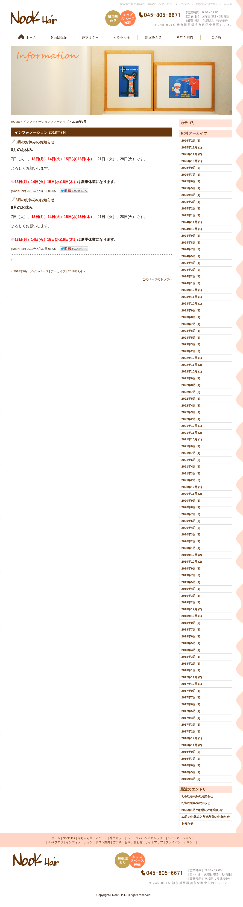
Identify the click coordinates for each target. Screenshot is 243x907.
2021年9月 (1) (191, 446)
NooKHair (18, 190)
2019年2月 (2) (191, 602)
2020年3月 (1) (191, 534)
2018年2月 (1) (191, 663)
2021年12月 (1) (192, 425)
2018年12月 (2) (192, 609)
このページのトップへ (157, 279)
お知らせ (187, 823)
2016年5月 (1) (191, 772)
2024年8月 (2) (191, 242)
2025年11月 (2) (192, 154)
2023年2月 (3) (191, 351)
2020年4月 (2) (191, 527)
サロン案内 (102, 842)
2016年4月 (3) (191, 779)
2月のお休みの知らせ (196, 803)
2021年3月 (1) (191, 473)
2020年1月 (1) (191, 548)
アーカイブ (198, 133)
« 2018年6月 (19, 271)
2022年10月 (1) (192, 371)
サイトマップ (154, 842)
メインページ (39, 271)
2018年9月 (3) (191, 623)
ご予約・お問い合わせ (128, 842)
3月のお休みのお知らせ (197, 796)
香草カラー (116, 838)
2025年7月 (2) (191, 174)
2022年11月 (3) (192, 364)
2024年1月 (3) (191, 283)
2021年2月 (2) (191, 480)
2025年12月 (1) (192, 147)
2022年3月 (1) (191, 412)
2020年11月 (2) (192, 493)
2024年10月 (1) (192, 229)
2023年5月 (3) (191, 337)
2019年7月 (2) (191, 575)
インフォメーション (36, 121)
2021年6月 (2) (191, 460)
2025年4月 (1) (191, 195)
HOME (15, 121)
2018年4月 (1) (191, 650)
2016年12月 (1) (192, 738)
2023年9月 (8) (191, 310)
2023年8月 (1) (191, 317)
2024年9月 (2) (191, 235)
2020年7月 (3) (191, 514)
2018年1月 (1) (191, 670)
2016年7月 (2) (191, 758)
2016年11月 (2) (192, 745)
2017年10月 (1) (192, 684)
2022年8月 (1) (191, 385)
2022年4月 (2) (191, 405)
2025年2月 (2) (191, 208)
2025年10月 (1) (192, 161)
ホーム (55, 838)
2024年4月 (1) (191, 263)
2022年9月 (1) (191, 378)
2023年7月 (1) (191, 324)
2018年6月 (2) (191, 636)
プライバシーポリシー (181, 842)
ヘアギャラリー (154, 838)
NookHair (69, 838)
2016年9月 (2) (191, 751)
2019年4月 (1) (191, 588)
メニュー (101, 838)
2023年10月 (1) (192, 303)
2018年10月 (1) (192, 616)
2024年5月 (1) (191, 256)
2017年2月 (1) (191, 731)
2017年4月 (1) (191, 718)
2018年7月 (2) (191, 629)
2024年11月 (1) (192, 222)
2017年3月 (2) (191, 724)
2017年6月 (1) (191, 704)
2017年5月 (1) (191, 711)
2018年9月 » (76, 271)
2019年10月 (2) (192, 561)
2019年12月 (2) (192, 555)
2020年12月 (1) (192, 487)
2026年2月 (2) (191, 140)
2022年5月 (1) (191, 398)
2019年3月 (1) (191, 595)
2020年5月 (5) (191, 521)
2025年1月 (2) (191, 215)
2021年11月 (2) (192, 432)
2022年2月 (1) (191, 419)
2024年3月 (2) (191, 269)
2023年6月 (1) (191, 330)
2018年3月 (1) (191, 656)
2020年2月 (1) (191, 541)
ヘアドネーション (180, 838)
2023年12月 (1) (192, 290)
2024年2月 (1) (191, 276)
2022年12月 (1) (192, 358)
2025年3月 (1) (191, 201)
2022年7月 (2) (191, 392)
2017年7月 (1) (191, 697)
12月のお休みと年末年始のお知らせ (206, 816)
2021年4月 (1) (191, 466)
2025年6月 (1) (191, 181)
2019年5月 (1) (191, 582)
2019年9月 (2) (191, 568)
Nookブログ (55, 842)
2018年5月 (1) (191, 643)
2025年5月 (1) (191, 188)
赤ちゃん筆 (85, 838)
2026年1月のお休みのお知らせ (202, 810)
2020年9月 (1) (191, 500)
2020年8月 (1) (191, 507)
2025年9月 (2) (191, 167)
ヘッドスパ (134, 838)
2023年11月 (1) (192, 297)
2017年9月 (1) (191, 690)
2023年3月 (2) (191, 344)
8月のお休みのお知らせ (35, 142)
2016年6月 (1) (191, 765)
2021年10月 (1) (192, 439)
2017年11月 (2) (192, 677)
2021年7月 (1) (191, 453)
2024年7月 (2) (191, 249)
